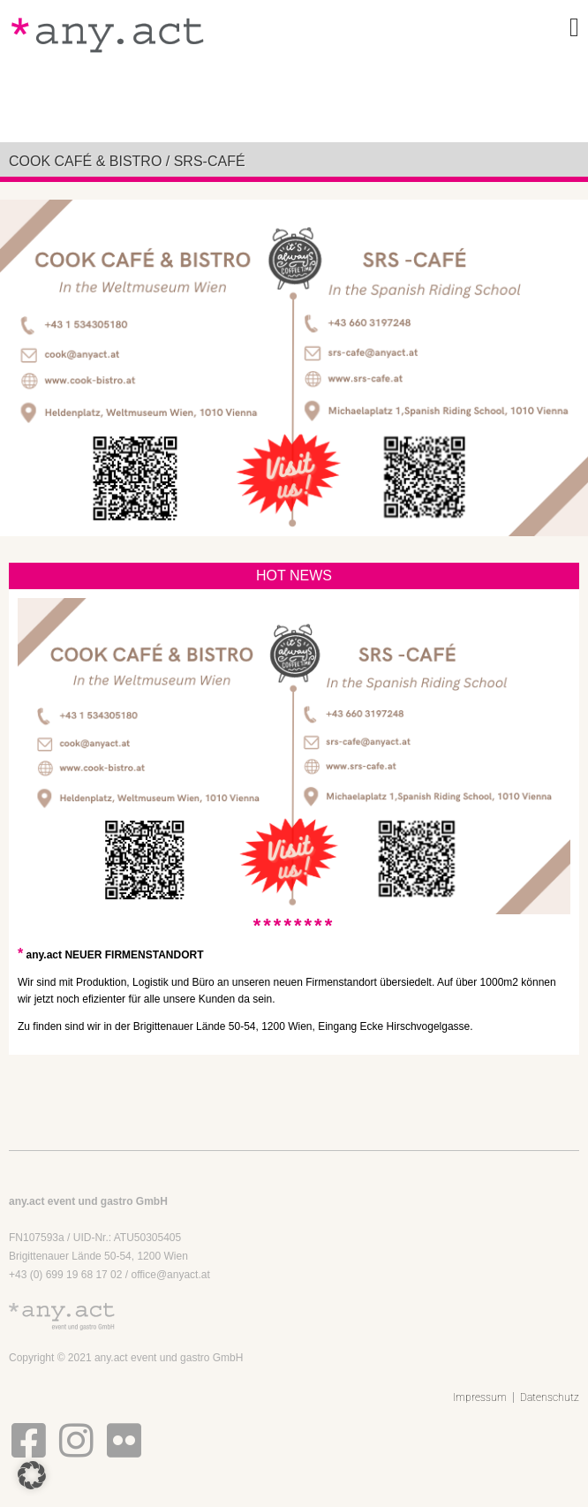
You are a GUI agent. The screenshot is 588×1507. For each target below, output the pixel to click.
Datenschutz (549, 1397)
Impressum (480, 1397)
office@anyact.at (170, 1274)
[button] (32, 1475)
